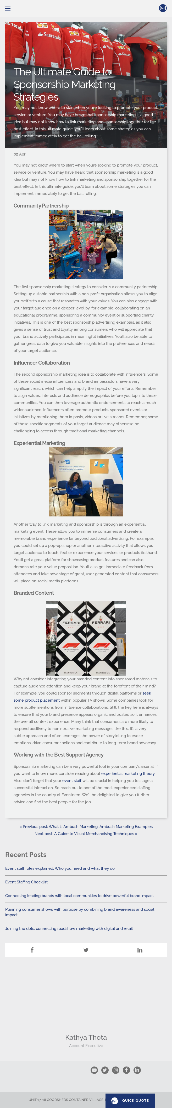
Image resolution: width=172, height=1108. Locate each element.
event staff (71, 780)
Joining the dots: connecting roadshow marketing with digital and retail (69, 928)
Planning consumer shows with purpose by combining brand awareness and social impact (79, 912)
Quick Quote (130, 1101)
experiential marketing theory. (128, 773)
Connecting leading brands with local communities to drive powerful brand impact (79, 895)
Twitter (86, 944)
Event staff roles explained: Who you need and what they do (60, 868)
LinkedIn (140, 944)
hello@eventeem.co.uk (163, 8)
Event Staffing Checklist (26, 882)
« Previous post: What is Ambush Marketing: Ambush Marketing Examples (86, 826)
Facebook (32, 944)
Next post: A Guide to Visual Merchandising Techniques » (86, 833)
